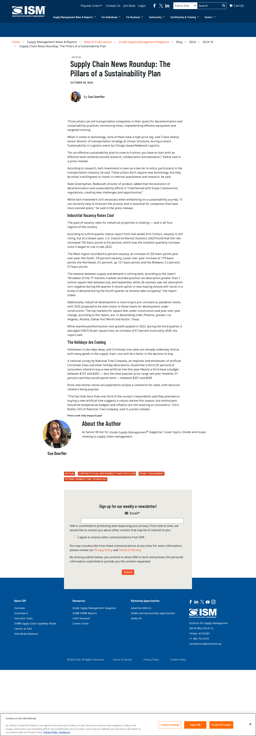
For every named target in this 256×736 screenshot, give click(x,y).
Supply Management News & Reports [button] (74, 17)
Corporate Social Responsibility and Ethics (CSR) (107, 544)
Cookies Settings (170, 724)
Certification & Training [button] (184, 17)
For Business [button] (134, 17)
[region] (128, 724)
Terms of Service (130, 621)
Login (142, 6)
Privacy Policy (103, 621)
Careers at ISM (23, 699)
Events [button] (210, 17)
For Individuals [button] (111, 17)
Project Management (151, 544)
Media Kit (136, 689)
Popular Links (90, 6)
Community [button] (157, 17)
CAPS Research (81, 689)
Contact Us (113, 6)
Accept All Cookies (221, 724)
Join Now (129, 6)
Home (16, 42)
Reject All (195, 724)
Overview (19, 679)
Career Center (81, 694)
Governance (21, 684)
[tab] (74, 17)
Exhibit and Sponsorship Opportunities (153, 684)
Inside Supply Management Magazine (144, 42)
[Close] (250, 724)
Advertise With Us (141, 679)
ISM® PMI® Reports (85, 684)
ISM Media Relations (26, 704)
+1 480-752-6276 (199, 709)
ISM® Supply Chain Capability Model (35, 694)
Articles (69, 544)
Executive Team (23, 689)
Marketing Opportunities (145, 671)
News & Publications (98, 42)
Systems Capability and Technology (86, 550)
